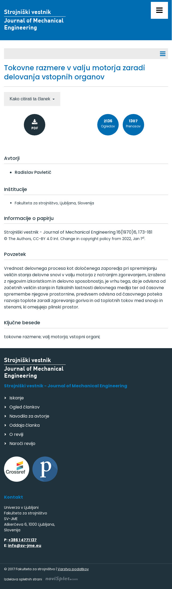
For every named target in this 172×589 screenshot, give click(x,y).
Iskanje (16, 398)
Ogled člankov (24, 407)
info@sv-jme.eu (24, 545)
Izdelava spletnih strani (41, 579)
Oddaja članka (24, 425)
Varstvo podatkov (73, 569)
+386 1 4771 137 (22, 540)
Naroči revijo (22, 443)
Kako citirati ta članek (30, 99)
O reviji (16, 434)
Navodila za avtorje (29, 416)
